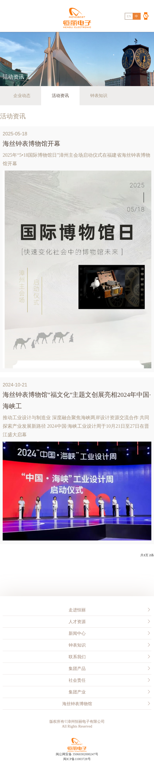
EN (129, 16)
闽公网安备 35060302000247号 (77, 754)
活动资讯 (60, 95)
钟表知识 (98, 95)
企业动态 (21, 95)
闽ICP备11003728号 (76, 759)
